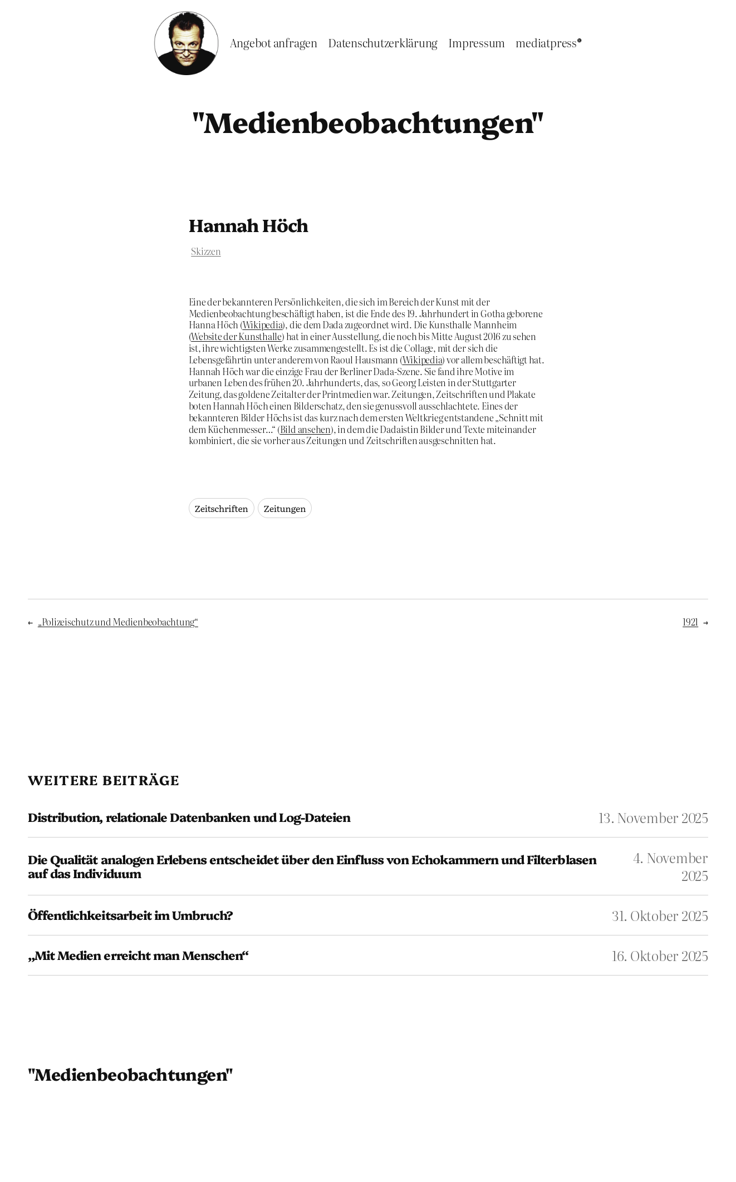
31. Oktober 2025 (660, 915)
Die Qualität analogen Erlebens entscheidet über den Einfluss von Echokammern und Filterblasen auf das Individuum (312, 866)
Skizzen (205, 251)
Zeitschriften (221, 508)
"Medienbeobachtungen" (367, 120)
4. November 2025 (670, 866)
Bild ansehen (305, 429)
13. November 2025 (653, 817)
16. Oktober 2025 (660, 955)
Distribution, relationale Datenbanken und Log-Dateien (189, 817)
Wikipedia (263, 324)
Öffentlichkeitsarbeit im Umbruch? (130, 915)
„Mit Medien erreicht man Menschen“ (138, 955)
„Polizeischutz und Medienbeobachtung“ (118, 621)
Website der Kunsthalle (236, 336)
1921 (690, 621)
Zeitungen (285, 508)
